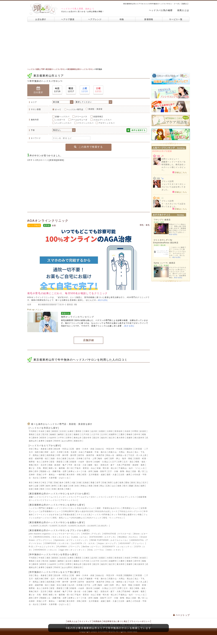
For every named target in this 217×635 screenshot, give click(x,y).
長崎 (36, 489)
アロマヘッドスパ (106, 123)
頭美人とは (183, 10)
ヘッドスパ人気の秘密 (161, 10)
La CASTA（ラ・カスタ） (84, 543)
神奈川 (38, 482)
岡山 (102, 486)
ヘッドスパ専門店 (75, 109)
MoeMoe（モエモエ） (129, 537)
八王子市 (95, 434)
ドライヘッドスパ (85, 123)
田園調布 (128, 449)
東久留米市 (139, 438)
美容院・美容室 (95, 109)
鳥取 (91, 486)
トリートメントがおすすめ (47, 515)
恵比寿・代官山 (61, 449)
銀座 (65, 458)
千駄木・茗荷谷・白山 (85, 468)
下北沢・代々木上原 (137, 455)
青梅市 (130, 434)
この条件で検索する (88, 147)
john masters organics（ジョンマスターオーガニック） (55, 534)
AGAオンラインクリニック (47, 220)
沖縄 (67, 489)
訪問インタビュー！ (170, 159)
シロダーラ (60, 120)
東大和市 (121, 438)
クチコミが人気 (84, 515)
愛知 (127, 482)
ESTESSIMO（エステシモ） (103, 537)
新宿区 (55, 431)
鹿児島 (61, 489)
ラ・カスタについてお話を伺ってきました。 (173, 205)
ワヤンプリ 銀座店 (162, 220)
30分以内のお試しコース (106, 511)
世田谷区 (119, 431)
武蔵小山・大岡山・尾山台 (121, 452)
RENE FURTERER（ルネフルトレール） (110, 540)
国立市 (96, 438)
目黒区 (102, 431)
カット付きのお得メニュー (83, 508)
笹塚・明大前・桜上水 (107, 468)
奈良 (77, 486)
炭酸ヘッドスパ (62, 117)
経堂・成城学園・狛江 (39, 458)
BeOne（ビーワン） (92, 547)
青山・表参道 (41, 449)
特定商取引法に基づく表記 (115, 621)
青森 (93, 482)
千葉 (50, 482)
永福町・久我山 (101, 462)
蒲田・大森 (112, 475)
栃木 (62, 482)
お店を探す (40, 19)
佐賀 (31, 489)
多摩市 (42, 441)
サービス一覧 (175, 19)
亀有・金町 (103, 458)
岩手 (98, 482)
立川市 (104, 434)
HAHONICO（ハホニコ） (46, 550)
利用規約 (97, 621)
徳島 (119, 486)
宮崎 (54, 489)
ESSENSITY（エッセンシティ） (118, 547)
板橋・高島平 (100, 471)
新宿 (43, 455)
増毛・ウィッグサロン (113, 518)
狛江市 (112, 438)
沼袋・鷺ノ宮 (138, 471)
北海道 (86, 482)
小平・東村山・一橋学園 (54, 475)
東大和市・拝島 (74, 475)
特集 (122, 19)
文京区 (63, 431)
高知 (137, 486)
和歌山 (84, 486)
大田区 (110, 431)
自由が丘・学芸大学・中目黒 (109, 449)
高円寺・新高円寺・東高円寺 (91, 455)
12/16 (57, 90)
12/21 (98, 90)
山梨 (36, 486)
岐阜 (48, 486)
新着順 (60, 160)
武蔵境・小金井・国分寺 (81, 462)
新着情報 (148, 19)
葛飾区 (77, 434)
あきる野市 (67, 441)
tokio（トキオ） (114, 550)
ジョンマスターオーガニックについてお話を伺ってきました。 (173, 187)
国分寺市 (87, 438)
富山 (139, 482)
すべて (58, 109)
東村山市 (78, 438)
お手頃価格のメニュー (51, 511)
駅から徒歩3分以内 (84, 511)
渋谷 (31, 449)
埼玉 (44, 482)
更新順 (53, 160)
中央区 (42, 431)
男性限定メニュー (131, 508)
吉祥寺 (46, 462)
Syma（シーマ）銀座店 (164, 263)
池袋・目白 (56, 458)
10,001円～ (103, 526)
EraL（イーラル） (96, 550)
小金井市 (52, 438)
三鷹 (66, 462)
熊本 (42, 489)
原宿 (50, 449)
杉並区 (143, 431)
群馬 (67, 482)
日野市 (69, 438)
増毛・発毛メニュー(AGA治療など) (69, 518)
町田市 (43, 438)
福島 (121, 482)
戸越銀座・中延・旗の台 (95, 452)
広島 (108, 486)
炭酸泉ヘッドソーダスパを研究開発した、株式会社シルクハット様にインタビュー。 (173, 166)
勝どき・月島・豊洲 (38, 468)
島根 (96, 486)
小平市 (61, 438)
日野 (120, 462)
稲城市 (49, 441)
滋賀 (65, 486)
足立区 (69, 434)
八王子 (113, 462)
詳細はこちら (180, 172)
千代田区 (33, 431)
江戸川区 (85, 434)
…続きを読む (128, 326)
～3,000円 (33, 526)
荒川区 (45, 434)
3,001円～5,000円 (48, 526)
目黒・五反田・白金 (74, 452)
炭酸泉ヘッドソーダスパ (58, 508)
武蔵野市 (113, 434)
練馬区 (61, 434)
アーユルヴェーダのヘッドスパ (91, 497)
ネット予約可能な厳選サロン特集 (126, 515)
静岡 (54, 486)
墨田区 (79, 431)
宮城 (104, 482)
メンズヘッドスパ (63, 123)
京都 (79, 482)
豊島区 (32, 434)
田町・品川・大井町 (54, 452)
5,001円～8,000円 (67, 526)
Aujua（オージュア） (108, 543)
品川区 (94, 431)
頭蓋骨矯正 (98, 117)
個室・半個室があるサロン (109, 508)
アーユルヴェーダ (79, 120)
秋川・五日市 (41, 465)
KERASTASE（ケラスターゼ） (118, 534)
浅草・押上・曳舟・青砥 (121, 458)
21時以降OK (68, 511)
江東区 (86, 431)
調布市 (36, 438)
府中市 (137, 434)
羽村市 (57, 441)
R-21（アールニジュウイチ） (42, 547)
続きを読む (103, 300)
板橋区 (53, 434)
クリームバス (81, 117)
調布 (31, 471)
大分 (48, 489)
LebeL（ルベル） (80, 537)
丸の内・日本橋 (75, 458)
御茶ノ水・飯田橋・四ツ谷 (61, 468)
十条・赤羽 (87, 471)
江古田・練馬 (124, 475)
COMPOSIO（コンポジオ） (57, 543)
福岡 (143, 486)
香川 (125, 486)
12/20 (84, 90)
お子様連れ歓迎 (68, 515)
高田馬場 (50, 455)
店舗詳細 (88, 340)
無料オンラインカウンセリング (77, 317)
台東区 (71, 431)
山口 (114, 486)
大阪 (73, 482)
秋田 (110, 482)
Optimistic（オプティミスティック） (72, 540)
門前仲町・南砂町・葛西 (133, 465)
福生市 (104, 438)
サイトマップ (85, 621)
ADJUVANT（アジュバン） (132, 543)
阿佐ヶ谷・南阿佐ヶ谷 (116, 455)
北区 (38, 434)
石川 (145, 482)
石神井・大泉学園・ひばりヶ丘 (55, 478)
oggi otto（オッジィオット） (73, 550)
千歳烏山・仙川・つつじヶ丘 (132, 468)
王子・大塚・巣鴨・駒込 (119, 471)
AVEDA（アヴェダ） (92, 534)
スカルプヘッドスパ (102, 120)
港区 (48, 431)
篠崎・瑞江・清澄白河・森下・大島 (104, 465)
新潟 (133, 482)
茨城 (56, 482)
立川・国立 (129, 462)
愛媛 (131, 486)
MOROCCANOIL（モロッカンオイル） (53, 537)
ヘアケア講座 (67, 19)
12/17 (71, 90)
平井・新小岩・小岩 (77, 465)
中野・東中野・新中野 (66, 455)
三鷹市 (122, 434)
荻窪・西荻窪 (56, 462)
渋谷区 (128, 431)
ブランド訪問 (167, 181)
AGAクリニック (94, 518)
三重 (60, 486)
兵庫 (71, 486)
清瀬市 (130, 438)
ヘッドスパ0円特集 (101, 515)
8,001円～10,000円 (87, 526)
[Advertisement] (109, 44)
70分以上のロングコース (130, 511)
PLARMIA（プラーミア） (69, 547)
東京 (31, 482)
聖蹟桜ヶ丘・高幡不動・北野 (53, 471)
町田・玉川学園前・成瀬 (94, 475)
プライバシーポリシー (140, 621)
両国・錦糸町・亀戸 (57, 465)
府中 (36, 471)
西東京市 (78, 441)
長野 (42, 486)
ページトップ (181, 615)
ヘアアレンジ (94, 19)
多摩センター (74, 471)
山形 (116, 482)
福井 (31, 486)
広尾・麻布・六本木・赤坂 (82, 449)
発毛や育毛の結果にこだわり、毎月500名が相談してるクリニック (67, 293)
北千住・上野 (90, 458)
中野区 (135, 431)
